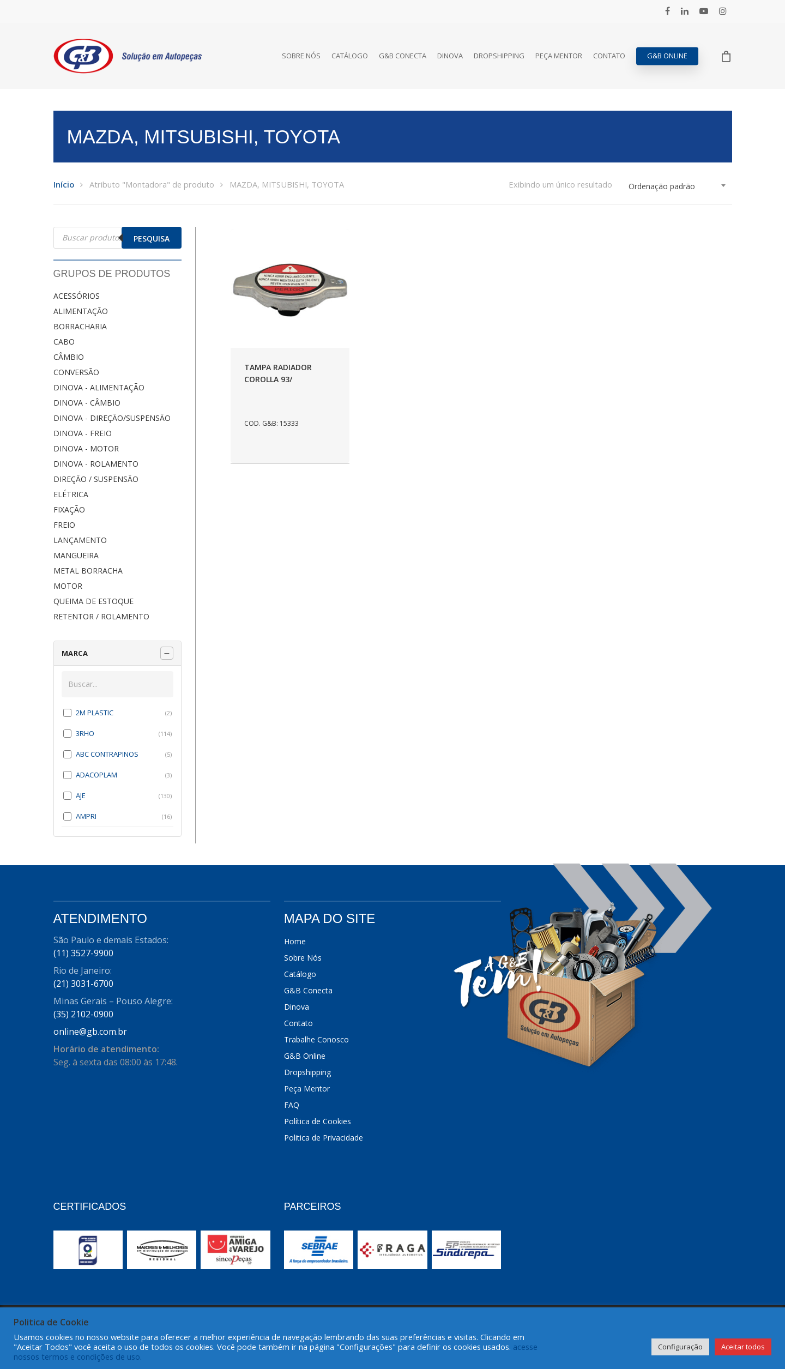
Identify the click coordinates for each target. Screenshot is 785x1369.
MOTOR (67, 586)
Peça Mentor (558, 55)
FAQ (291, 1105)
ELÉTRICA (70, 494)
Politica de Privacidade (323, 1137)
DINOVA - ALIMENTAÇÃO (98, 387)
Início (63, 184)
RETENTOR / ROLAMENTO (101, 616)
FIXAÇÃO (69, 509)
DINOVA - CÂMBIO (86, 402)
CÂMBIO (68, 357)
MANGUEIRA (76, 555)
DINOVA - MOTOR (86, 448)
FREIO (64, 525)
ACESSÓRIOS (76, 296)
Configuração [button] (680, 1347)
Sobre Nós (301, 55)
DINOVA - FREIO (82, 433)
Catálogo (349, 55)
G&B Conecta (402, 55)
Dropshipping (499, 55)
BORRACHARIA (80, 326)
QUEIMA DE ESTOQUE (93, 601)
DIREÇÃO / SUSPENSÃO (95, 479)
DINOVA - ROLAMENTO (95, 464)
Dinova (450, 55)
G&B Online (667, 55)
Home (295, 941)
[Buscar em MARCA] (118, 684)
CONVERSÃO (76, 372)
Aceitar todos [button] (743, 1347)
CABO (64, 341)
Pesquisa (152, 238)
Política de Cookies (317, 1121)
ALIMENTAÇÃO (80, 311)
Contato (609, 55)
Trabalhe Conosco (316, 1039)
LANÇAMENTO (80, 540)
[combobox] (677, 186)
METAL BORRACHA (88, 570)
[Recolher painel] (166, 653)
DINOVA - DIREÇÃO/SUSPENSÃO (112, 418)
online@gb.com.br (90, 1032)
